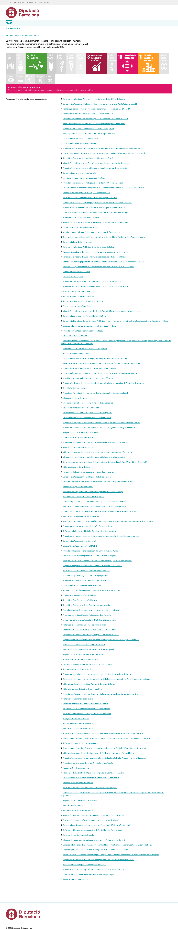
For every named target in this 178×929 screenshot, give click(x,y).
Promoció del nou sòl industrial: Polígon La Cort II (84, 623)
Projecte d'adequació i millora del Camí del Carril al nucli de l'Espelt (91, 529)
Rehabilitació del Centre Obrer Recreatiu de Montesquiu (86, 584)
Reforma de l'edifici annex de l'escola (78, 814)
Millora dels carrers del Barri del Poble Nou (81, 495)
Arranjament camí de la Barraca (76, 697)
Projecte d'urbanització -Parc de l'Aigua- (80, 574)
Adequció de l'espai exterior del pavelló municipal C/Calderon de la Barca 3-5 (95, 819)
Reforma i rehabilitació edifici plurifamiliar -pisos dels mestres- (89, 510)
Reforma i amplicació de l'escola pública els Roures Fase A (87, 692)
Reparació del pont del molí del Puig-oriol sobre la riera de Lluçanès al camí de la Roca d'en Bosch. (104, 216)
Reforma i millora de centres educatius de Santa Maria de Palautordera (92, 809)
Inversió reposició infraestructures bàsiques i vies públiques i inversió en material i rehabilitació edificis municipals (111, 833)
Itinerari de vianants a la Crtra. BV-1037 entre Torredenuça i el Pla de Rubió (94, 102)
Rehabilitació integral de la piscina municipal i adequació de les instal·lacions (95, 235)
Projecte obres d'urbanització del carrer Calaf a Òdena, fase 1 (88, 107)
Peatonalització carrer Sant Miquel (77, 285)
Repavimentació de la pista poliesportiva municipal (84, 843)
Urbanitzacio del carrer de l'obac (76, 250)
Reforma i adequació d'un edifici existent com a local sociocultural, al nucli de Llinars (98, 245)
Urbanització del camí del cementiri (78, 416)
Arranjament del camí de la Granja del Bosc (81, 638)
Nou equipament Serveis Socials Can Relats (81, 386)
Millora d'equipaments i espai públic (78, 677)
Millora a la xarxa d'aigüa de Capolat (78, 761)
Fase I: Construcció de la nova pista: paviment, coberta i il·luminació (91, 589)
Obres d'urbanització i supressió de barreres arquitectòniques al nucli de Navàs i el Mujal (99, 490)
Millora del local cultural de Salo (76, 446)
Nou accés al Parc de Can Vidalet (76, 314)
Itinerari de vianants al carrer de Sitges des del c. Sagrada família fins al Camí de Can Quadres (101, 342)
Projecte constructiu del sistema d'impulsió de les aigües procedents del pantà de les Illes (100, 672)
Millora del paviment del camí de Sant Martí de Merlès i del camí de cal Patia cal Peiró (98, 732)
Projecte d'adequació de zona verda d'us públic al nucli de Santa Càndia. (92, 544)
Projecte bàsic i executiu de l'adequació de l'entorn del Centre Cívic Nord (93, 161)
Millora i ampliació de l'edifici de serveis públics (82, 668)
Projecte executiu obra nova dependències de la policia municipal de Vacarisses (96, 265)
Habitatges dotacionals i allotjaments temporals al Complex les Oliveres (94, 751)
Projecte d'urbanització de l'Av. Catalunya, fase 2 (83, 309)
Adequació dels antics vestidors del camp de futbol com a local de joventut (94, 436)
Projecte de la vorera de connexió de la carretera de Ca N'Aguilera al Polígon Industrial (99, 406)
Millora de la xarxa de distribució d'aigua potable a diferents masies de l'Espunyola (97, 431)
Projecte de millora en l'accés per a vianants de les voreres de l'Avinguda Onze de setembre (101, 515)
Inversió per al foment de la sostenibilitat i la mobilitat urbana (89, 599)
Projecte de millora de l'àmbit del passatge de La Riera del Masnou (91, 613)
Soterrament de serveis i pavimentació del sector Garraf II (87, 396)
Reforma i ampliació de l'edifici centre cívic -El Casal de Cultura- (89, 226)
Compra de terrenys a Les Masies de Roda (80, 206)
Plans (9, 23)
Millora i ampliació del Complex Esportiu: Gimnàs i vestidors (88, 92)
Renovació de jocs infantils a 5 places (78, 275)
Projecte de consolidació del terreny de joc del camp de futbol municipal (93, 260)
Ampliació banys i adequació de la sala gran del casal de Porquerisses (91, 211)
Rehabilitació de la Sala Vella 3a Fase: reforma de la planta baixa (89, 608)
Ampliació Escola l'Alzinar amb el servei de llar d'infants (86, 687)
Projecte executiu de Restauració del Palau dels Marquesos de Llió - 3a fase (94, 186)
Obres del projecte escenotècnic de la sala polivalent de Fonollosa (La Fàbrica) (95, 828)
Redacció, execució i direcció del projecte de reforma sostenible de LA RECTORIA (96, 87)
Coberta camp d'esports (73, 255)
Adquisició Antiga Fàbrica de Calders (78, 465)
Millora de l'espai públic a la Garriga (78, 707)
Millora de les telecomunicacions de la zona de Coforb (85, 682)
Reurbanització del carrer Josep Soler (78, 648)
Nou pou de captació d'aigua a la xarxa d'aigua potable (85, 554)
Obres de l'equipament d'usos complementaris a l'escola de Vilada (90, 799)
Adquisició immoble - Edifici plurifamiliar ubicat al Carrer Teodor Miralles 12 (94, 794)
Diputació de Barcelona (16, 3)
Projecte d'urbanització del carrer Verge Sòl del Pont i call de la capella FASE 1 (95, 97)
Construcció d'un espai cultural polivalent (80, 122)
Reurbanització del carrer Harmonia (78, 789)
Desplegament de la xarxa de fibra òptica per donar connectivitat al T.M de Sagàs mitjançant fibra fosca (106, 717)
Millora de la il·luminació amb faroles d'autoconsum (84, 603)
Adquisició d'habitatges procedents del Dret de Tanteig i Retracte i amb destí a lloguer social (102, 290)
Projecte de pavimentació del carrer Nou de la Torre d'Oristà (88, 742)
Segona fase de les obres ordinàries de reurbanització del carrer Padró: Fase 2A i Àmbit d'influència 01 (105, 441)
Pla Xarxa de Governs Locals (38, 3)
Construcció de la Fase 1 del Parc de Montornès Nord (84, 295)
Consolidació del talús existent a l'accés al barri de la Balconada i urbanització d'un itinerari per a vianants (107, 658)
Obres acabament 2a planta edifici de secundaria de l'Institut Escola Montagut (96, 191)
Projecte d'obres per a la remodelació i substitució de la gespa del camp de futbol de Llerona (101, 401)
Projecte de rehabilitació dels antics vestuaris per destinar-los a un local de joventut (98, 653)
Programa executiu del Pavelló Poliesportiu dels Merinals (87, 594)
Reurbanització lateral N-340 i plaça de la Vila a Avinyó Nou (87, 391)
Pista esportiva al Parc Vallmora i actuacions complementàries (89, 112)
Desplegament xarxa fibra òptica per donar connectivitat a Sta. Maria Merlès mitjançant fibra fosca (104, 727)
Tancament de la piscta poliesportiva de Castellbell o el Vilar (88, 451)
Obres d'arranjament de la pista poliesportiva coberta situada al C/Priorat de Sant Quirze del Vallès (104, 132)
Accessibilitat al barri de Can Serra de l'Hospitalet (83, 475)
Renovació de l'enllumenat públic (77, 332)
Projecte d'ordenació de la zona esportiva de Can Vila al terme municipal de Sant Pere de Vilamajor (104, 362)
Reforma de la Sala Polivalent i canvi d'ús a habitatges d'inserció (90, 176)
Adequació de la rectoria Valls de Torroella (80, 411)
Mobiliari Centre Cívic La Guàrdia (76, 270)
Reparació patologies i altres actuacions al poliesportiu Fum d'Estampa (93, 470)
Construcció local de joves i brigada (77, 221)
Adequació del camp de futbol (75, 377)
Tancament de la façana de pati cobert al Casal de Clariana (87, 643)
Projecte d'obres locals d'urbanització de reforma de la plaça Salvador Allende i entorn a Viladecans (104, 737)
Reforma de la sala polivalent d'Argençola (80, 722)
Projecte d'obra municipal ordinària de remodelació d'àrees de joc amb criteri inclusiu (98, 460)
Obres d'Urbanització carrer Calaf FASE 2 (80, 525)
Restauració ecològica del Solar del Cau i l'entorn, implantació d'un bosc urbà (95, 231)
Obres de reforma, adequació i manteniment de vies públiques (88, 853)
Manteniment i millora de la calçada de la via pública (85, 327)
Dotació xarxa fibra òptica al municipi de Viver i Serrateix (86, 171)
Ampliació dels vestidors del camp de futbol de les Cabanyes (88, 381)
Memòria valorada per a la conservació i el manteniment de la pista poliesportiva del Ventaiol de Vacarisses (108, 500)
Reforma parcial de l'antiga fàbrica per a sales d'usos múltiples (89, 534)
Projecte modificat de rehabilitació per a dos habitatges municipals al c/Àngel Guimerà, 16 (101, 618)
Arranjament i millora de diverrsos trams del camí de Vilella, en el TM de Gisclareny (97, 539)
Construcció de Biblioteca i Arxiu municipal (81, 117)
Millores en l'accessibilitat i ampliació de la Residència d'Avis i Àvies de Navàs (95, 485)
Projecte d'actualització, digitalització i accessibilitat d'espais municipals (94, 848)
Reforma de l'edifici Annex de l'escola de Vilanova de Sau (86, 549)
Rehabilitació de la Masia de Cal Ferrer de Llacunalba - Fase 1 (88, 137)
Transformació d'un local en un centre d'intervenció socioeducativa (91, 756)
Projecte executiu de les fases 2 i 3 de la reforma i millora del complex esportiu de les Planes (101, 127)
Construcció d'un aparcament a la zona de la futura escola (87, 455)
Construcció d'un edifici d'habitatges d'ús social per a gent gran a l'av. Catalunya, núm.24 (100, 83)
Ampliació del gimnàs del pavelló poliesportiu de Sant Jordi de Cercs (91, 569)
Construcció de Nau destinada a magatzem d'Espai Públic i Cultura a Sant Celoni (96, 804)
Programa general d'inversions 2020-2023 (23, 35)
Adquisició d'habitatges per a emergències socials (83, 633)
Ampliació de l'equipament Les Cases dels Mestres (84, 157)
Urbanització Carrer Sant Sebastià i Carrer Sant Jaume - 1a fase (89, 347)
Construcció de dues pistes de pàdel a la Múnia (82, 564)
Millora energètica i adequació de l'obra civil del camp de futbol (89, 663)
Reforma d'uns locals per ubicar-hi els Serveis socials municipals (90, 766)
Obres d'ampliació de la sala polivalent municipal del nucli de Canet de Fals (94, 480)
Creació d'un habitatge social (75, 367)
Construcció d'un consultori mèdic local (79, 520)
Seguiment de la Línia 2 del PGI (76, 858)
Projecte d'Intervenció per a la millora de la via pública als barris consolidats (95, 147)
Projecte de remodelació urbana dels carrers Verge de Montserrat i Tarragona (95, 421)
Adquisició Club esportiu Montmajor (78, 426)
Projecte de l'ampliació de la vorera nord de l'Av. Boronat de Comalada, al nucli (95, 372)
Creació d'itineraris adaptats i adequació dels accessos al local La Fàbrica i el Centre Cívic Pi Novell (104, 166)
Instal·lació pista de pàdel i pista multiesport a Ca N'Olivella (88, 357)
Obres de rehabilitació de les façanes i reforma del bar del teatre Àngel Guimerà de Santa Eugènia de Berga (107, 823)
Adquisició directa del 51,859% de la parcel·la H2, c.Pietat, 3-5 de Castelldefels (95, 201)
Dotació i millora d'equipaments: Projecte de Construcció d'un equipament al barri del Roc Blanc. (103, 240)
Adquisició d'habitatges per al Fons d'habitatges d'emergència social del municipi (97, 142)
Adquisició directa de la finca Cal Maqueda (80, 779)
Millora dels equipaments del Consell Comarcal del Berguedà (88, 628)
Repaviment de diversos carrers (76, 746)
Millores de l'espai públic (73, 784)
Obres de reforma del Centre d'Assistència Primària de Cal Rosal (89, 305)
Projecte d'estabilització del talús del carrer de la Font (85, 559)
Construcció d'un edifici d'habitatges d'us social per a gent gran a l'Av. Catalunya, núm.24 (100, 352)
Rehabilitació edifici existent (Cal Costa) (80, 579)
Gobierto (94, 920)
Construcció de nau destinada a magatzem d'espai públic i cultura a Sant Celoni (96, 337)
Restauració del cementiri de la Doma (78, 702)
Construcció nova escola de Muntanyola (79, 152)
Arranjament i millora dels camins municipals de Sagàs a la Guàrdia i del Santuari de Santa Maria (103, 712)
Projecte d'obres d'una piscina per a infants (81, 196)
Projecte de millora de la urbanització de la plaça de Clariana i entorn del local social (98, 838)
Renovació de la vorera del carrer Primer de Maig (83, 280)
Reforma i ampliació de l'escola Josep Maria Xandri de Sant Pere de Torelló (94, 78)
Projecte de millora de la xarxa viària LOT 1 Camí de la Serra (87, 505)
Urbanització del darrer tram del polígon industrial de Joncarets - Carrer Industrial (97, 181)
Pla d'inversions (14, 28)
